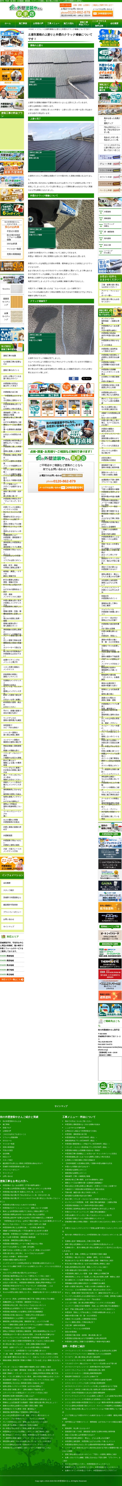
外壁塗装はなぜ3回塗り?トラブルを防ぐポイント (12, 559)
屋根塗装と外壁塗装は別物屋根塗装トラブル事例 (12, 545)
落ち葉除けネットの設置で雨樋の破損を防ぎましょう (85, 1280)
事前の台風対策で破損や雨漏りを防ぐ (109, 684)
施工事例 (23, 23)
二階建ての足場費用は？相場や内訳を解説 (109, 532)
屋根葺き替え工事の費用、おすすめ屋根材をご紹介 (84, 1180)
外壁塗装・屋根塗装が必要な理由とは (17, 1240)
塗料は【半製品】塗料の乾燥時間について (12, 806)
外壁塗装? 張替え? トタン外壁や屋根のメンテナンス (84, 1218)
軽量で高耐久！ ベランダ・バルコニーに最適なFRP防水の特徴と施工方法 (30, 1373)
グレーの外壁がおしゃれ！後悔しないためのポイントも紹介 (25, 1422)
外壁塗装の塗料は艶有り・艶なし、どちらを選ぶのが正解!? (87, 1438)
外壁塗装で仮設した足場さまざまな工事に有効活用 (110, 517)
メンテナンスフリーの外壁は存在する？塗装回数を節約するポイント (28, 1263)
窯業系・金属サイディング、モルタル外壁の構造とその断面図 (26, 1347)
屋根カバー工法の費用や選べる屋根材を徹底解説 (12, 428)
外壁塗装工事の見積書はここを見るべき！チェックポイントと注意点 (91, 1154)
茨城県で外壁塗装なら (12, 897)
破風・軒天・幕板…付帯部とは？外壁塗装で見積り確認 (86, 1254)
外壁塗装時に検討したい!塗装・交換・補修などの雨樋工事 (87, 1273)
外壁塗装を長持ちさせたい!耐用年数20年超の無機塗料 (110, 495)
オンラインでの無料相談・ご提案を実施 (110, 321)
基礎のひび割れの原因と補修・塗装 (108, 699)
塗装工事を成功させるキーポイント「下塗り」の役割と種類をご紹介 (91, 1454)
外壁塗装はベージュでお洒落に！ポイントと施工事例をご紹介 (26, 1431)
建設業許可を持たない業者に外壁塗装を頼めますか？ (23, 1163)
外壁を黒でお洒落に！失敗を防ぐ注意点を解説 (110, 743)
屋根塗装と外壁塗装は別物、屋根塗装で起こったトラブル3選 (26, 1321)
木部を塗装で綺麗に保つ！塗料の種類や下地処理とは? (110, 655)
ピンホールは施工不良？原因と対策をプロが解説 (12, 523)
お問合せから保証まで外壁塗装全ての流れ (81, 1131)
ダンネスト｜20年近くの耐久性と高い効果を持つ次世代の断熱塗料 (90, 1389)
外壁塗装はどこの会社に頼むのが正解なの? (19, 1328)
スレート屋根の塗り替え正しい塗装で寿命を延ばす (12, 639)
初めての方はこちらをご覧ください (78, 1121)
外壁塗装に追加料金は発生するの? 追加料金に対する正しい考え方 (90, 1209)
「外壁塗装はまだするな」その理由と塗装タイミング (12, 399)
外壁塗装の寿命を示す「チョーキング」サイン (12, 501)
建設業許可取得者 (10, 905)
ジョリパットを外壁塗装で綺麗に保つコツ (110, 612)
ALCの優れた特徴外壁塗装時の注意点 (11, 821)
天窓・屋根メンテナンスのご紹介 (12, 595)
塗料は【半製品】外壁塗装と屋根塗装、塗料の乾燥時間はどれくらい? (29, 1331)
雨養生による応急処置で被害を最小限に (110, 692)
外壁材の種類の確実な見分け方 (107, 430)
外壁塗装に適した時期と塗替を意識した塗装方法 (12, 450)
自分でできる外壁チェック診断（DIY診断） (19, 1247)
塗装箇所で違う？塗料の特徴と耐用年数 (110, 466)
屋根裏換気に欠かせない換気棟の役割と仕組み (12, 792)
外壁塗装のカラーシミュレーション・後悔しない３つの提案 (25, 1208)
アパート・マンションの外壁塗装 (77, 1328)
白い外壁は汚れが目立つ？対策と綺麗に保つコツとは (110, 750)
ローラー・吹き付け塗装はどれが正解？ (109, 619)
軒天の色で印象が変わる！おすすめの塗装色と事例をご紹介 (87, 1264)
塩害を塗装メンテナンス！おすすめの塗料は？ (12, 799)
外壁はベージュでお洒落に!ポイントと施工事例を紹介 (110, 757)
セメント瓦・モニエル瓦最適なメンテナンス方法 (12, 690)
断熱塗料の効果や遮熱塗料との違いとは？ (109, 670)
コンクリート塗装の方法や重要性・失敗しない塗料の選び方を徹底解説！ (92, 1306)
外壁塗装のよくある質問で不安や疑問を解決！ (110, 328)
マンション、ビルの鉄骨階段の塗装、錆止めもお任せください (88, 1290)
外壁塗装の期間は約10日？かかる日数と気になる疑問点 (24, 1214)
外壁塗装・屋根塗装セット (12, 137)
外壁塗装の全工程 (10, 392)
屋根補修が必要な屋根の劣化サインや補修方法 (12, 632)
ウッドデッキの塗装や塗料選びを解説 (12, 719)
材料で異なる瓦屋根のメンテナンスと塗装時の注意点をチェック (89, 1244)
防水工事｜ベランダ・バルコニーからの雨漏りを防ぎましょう (88, 1199)
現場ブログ (7, 1128)
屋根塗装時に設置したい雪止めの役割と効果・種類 (12, 617)
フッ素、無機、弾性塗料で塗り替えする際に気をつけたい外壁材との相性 (30, 1354)
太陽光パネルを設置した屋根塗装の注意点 (110, 648)
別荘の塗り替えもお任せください (110, 300)
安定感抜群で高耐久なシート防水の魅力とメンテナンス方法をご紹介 (28, 1380)
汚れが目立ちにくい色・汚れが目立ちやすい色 (112, 129)
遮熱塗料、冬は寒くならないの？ (77, 1428)
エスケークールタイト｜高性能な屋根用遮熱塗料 (83, 1373)
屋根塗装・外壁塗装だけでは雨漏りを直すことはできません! (25, 1234)
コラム (39, 29)
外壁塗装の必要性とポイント (76, 1170)
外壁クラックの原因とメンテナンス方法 (12, 508)
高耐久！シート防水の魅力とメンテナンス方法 (12, 785)
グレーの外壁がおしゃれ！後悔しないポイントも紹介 (110, 735)
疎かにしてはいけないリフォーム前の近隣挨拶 (110, 401)
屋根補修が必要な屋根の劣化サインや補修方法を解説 (85, 1283)
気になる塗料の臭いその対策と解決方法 (109, 408)
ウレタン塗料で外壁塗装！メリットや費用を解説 (12, 472)
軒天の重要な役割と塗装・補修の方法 (11, 581)
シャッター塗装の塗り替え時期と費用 (11, 733)
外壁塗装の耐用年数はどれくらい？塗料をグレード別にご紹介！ (27, 1276)
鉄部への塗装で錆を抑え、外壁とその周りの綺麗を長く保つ (87, 1286)
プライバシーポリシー (12, 912)
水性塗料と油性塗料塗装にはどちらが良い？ (109, 583)
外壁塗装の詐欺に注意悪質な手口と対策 (110, 386)
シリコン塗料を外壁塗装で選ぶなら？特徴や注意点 (12, 479)
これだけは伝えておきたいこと (14, 1134)
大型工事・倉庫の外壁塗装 (75, 1325)
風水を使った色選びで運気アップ (112, 120)
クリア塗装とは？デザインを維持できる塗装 (12, 486)
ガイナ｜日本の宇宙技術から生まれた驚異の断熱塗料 (85, 1393)
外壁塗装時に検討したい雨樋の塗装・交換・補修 (12, 610)
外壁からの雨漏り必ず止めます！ (77, 1167)
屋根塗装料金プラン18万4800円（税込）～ (81, 1141)
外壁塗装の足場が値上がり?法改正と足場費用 (110, 524)
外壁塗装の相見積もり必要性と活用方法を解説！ (110, 357)
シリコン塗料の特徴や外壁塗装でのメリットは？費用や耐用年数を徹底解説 (93, 1402)
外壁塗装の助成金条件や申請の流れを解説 (110, 335)
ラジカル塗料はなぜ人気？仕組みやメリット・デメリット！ (25, 1444)
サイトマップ (8, 927)
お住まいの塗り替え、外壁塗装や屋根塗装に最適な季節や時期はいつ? (29, 1282)
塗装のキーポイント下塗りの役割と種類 (109, 473)
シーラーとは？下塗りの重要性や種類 (110, 488)
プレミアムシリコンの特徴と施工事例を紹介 (110, 793)
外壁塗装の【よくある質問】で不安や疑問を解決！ (22, 1185)
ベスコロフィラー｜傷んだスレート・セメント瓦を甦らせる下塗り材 (91, 1363)
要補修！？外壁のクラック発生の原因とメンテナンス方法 (24, 1289)
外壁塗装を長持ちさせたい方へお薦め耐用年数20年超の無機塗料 (89, 1444)
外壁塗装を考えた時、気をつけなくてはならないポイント (24, 1305)
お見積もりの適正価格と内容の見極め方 (110, 379)
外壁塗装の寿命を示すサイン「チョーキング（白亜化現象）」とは (28, 1286)
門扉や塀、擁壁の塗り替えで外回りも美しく (81, 1192)
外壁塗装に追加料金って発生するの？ (109, 350)
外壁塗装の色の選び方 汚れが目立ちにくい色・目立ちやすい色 (26, 1195)
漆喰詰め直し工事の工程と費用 (109, 604)
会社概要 (114, 23)
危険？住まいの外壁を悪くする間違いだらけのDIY (110, 546)
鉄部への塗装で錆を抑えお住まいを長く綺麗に (12, 697)
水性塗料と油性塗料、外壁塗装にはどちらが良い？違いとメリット (90, 1441)
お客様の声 (38, 23)
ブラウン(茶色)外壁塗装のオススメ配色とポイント (110, 764)
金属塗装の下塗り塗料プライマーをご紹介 (110, 481)
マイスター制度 (8, 1144)
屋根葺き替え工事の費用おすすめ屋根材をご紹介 (12, 421)
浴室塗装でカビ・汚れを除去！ (11, 726)
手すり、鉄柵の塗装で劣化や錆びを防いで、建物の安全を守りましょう (91, 1293)
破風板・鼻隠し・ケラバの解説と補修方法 (12, 574)
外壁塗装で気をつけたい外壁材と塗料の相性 (12, 843)
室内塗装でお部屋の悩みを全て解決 (78, 1196)
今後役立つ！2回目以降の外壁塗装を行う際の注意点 (84, 1189)
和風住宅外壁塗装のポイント (109, 597)
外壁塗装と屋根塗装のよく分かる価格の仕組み (82, 1124)
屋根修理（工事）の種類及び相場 (11, 414)
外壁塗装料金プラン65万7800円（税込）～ (81, 1137)
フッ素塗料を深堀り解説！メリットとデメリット (110, 772)
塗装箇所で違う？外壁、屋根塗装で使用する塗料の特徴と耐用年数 (90, 1431)
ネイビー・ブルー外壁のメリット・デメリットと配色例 (23, 1419)
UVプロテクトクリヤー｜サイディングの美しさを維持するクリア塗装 (91, 1386)
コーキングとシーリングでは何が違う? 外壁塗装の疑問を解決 (26, 1338)
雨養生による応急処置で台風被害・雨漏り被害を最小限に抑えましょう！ (30, 1402)
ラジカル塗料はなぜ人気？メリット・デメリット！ (110, 808)
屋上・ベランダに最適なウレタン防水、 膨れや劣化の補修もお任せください (31, 1376)
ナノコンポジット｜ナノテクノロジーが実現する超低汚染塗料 (88, 1380)
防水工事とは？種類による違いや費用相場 (12, 763)
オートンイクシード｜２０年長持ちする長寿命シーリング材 (87, 1399)
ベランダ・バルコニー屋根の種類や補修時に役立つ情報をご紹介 (27, 1367)
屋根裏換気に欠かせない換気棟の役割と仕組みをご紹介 (23, 1383)
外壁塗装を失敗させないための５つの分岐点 (19, 1205)
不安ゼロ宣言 (8, 1150)
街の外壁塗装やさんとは (12, 1121)
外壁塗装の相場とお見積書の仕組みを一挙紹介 (82, 1150)
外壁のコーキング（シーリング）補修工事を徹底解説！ (86, 1212)
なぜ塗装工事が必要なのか (12, 363)
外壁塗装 (12, 122)
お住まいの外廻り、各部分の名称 (15, 1257)
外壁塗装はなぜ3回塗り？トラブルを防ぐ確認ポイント (23, 1308)
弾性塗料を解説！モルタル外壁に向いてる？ (110, 779)
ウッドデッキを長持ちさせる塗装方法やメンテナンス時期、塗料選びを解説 (93, 1296)
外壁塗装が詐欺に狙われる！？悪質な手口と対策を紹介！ (24, 1315)
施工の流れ (69, 23)
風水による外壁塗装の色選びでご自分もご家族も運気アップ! (25, 1211)
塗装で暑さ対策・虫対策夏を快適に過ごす (12, 494)
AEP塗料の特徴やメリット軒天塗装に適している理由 (110, 815)
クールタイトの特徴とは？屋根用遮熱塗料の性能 (110, 801)
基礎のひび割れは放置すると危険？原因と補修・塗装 (23, 1406)
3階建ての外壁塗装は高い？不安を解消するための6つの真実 (25, 1231)
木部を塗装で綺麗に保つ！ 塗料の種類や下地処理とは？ (24, 1389)
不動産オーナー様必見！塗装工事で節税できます (110, 510)
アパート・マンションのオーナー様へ (110, 293)
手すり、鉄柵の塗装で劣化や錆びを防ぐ (12, 712)
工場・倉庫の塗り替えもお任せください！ (110, 286)
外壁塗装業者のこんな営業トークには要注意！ (110, 539)
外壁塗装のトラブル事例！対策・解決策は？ (110, 706)
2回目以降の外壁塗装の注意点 (108, 459)
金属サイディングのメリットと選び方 (11, 661)
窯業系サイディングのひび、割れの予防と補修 (110, 561)
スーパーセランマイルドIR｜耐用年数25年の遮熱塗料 (85, 1360)
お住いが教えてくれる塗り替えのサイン (12, 377)
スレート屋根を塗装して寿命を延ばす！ (80, 1322)
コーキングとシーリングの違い (12, 814)
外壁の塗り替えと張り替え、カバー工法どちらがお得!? (23, 1253)
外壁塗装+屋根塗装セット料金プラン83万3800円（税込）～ (87, 1144)
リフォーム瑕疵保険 (10, 1137)
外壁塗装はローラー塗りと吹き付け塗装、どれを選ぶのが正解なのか (28, 1334)
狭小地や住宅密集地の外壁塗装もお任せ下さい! (12, 654)
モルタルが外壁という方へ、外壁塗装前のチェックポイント (87, 1464)
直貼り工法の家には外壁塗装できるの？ (109, 568)
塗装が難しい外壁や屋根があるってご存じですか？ (110, 554)
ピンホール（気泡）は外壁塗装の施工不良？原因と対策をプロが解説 (28, 1299)
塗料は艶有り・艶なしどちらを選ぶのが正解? (110, 575)
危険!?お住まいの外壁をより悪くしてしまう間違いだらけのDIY (26, 1250)
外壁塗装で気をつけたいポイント (12, 552)
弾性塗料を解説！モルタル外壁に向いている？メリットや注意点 (27, 1441)
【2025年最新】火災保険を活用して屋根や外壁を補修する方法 (88, 1163)
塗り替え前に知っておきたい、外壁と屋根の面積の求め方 (24, 1344)
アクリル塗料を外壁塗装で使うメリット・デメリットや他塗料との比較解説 (93, 1406)
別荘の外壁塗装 (71, 1332)
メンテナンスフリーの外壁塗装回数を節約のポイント (110, 437)
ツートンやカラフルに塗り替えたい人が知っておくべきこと (112, 147)
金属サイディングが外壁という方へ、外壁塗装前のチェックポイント (91, 1470)
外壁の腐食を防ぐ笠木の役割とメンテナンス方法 (12, 603)
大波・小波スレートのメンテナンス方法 (12, 850)
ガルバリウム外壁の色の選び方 (109, 452)
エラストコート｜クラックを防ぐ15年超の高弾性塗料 (85, 1383)
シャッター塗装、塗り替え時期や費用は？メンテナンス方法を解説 (90, 1303)
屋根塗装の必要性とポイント (76, 1173)
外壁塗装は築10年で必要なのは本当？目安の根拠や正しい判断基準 (28, 1218)
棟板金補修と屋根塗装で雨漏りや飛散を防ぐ (12, 748)
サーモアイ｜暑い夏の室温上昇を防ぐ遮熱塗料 (82, 1357)
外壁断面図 (7, 835)
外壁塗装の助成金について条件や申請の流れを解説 (84, 1205)
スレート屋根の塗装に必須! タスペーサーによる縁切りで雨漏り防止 (28, 1325)
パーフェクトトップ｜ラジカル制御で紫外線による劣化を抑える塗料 (91, 1351)
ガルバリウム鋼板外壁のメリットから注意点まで (110, 444)
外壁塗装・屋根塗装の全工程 (76, 1134)
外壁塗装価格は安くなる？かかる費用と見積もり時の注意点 (87, 1157)
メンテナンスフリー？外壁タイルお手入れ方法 (110, 590)
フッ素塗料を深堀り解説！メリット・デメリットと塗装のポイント (28, 1438)
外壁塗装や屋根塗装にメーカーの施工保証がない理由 (110, 503)
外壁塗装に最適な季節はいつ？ (12, 457)
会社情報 (6, 1154)
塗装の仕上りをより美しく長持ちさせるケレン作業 (12, 530)
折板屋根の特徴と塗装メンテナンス (10, 675)
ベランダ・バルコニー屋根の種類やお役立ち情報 (12, 755)
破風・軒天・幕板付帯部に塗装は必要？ (12, 566)
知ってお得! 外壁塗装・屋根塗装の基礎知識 (19, 1237)
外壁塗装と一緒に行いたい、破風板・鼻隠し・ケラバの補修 (87, 1257)
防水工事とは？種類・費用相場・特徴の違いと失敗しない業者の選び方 (29, 1370)
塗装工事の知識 (9, 356)
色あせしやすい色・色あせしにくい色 (112, 138)
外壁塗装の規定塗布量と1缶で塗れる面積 (110, 626)
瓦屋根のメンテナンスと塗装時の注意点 (12, 683)
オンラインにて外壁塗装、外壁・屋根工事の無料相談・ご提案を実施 (91, 1202)
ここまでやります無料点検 (99, 23)
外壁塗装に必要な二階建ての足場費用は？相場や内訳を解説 (87, 1341)
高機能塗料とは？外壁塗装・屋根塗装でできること (12, 537)
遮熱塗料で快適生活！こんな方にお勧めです (81, 1376)
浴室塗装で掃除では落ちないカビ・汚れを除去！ (83, 1299)
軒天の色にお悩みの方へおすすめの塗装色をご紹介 (12, 588)
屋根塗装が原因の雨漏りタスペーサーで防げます (12, 646)
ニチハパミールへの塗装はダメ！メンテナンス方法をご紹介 (25, 1393)
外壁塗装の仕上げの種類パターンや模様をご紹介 (110, 786)
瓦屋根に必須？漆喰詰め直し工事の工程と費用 (82, 1241)
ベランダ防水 (12, 144)
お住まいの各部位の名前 (12, 435)
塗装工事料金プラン (84, 23)
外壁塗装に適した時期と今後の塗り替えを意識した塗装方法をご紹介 (28, 1279)
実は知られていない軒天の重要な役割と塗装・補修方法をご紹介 (89, 1260)
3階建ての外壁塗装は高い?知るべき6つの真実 (110, 415)
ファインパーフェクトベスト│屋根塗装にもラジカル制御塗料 (88, 1354)
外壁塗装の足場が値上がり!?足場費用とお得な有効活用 (86, 1338)
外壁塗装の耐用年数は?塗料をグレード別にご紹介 (12, 443)
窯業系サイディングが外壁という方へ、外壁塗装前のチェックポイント (91, 1467)
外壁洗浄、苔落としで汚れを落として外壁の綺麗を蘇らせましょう (90, 1312)
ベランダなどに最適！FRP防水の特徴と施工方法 (12, 770)
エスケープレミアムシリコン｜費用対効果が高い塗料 (85, 1370)
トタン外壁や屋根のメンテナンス (11, 668)
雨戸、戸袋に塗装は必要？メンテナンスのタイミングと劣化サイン (90, 1309)
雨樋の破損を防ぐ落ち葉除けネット (10, 624)
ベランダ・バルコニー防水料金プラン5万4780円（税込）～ (87, 1147)
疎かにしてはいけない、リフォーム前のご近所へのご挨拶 (24, 1224)
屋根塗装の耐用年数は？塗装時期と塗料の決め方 (110, 714)
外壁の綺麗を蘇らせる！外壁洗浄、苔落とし (109, 634)
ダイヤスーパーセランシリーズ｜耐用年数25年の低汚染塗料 (87, 1367)
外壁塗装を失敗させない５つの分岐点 (110, 343)
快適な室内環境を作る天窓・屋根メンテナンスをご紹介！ (86, 1267)
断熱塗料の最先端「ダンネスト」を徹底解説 (110, 677)
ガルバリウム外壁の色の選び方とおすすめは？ (20, 1273)
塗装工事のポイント (11, 370)
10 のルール (7, 1141)
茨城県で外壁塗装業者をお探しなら (16, 1167)
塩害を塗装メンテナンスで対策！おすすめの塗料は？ (23, 1386)
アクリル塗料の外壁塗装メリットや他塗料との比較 (12, 465)
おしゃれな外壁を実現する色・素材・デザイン (110, 721)
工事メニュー (53, 23)
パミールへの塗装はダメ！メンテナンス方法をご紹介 (110, 663)
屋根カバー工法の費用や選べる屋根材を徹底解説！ (84, 1183)
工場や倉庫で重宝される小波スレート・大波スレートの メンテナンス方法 (30, 1357)
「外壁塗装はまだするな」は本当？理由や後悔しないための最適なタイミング (32, 1221)
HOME (31, 29)
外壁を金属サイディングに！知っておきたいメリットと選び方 (88, 1215)
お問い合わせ (8, 919)
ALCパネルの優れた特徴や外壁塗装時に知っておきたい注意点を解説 (28, 1341)
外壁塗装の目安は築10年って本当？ (10, 384)
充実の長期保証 (8, 1147)
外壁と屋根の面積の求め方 (12, 828)
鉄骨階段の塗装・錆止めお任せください (12, 705)
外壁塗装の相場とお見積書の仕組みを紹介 (110, 365)
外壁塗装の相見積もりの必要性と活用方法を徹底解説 (23, 1312)
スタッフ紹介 (8, 890)
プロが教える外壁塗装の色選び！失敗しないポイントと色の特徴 (27, 1188)
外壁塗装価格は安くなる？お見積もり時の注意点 (12, 406)
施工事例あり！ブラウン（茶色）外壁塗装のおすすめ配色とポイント (28, 1435)
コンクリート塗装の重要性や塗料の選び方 (12, 741)
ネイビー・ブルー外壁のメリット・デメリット (110, 728)
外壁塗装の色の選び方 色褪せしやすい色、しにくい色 (23, 1192)
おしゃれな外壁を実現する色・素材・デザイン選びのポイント (26, 1415)
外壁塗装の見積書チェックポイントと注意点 (110, 372)
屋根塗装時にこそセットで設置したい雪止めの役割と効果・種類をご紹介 (92, 1277)
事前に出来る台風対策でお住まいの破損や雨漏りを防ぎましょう (27, 1399)
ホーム (8, 23)
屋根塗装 (12, 130)
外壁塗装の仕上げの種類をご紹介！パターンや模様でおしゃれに (27, 1448)
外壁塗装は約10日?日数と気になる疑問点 (110, 393)
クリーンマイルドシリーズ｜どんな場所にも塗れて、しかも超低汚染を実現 (93, 1396)
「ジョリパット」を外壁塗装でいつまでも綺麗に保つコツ (24, 1351)
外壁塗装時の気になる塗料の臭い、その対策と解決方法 (23, 1227)
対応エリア (7, 1157)
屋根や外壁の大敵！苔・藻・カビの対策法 (110, 641)
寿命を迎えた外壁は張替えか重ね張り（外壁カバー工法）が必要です (91, 1186)
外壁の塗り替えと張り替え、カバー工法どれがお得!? (110, 423)
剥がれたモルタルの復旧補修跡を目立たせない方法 (12, 516)
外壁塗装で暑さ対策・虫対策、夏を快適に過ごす (83, 1335)
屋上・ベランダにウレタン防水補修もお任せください (12, 777)
